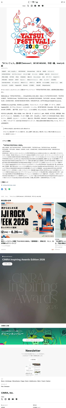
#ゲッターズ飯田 (26, 74)
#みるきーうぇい (54, 82)
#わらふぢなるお (37, 77)
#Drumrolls (25, 85)
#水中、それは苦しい (12, 71)
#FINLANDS (4, 79)
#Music (17, 77)
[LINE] (42, 6)
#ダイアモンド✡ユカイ (17, 74)
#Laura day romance (6, 82)
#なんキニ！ (22, 79)
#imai (43, 77)
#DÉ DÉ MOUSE (21, 71)
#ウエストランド (54, 74)
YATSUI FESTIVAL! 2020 (9, 185)
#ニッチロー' (46, 79)
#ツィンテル (34, 74)
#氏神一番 (47, 74)
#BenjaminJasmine (46, 85)
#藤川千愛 (39, 82)
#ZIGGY (16, 79)
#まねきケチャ (56, 77)
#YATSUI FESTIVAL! (6, 74)
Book (26, 381)
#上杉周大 (11, 85)
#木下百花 (12, 77)
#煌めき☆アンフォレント (32, 79)
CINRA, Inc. (7, 393)
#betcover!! (11, 79)
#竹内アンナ (32, 82)
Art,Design (8, 381)
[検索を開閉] (62, 2)
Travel (43, 381)
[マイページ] (2, 2)
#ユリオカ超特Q (46, 82)
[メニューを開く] (64, 2)
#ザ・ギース (48, 77)
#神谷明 (44, 71)
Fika (2, 386)
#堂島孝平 (4, 71)
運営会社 (35, 405)
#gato (61, 82)
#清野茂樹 (41, 74)
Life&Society (32, 381)
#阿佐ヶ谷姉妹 (5, 77)
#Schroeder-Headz (31, 71)
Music (6, 196)
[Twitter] (28, 6)
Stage (22, 381)
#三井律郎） (31, 85)
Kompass (7, 386)
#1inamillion (53, 79)
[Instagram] (32, 6)
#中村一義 (39, 71)
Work (39, 381)
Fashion (48, 381)
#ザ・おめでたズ (15, 82)
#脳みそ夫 (30, 77)
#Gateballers (23, 77)
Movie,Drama (16, 381)
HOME (2, 196)
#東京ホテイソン (24, 82)
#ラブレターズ (51, 71)
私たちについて (4, 405)
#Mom (41, 79)
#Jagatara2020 (18, 85)
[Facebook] (35, 6)
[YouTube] (39, 6)
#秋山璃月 (38, 85)
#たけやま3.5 (4, 85)
